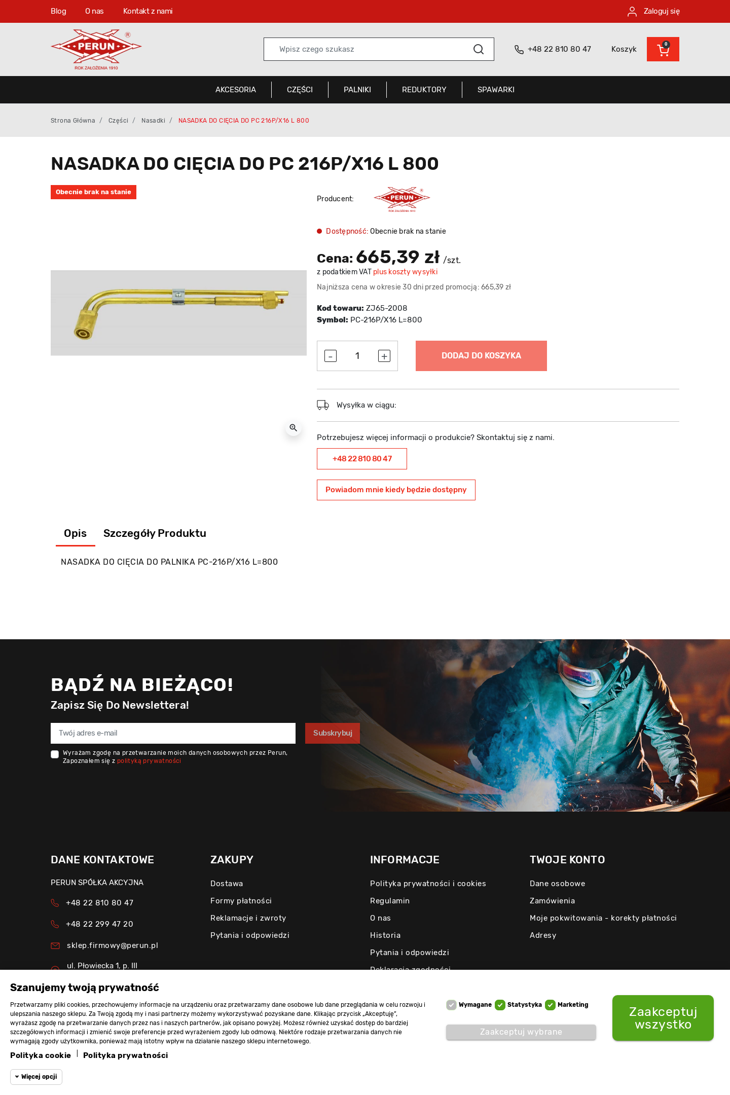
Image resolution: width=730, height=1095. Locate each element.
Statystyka (524, 1004)
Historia (385, 935)
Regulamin (390, 900)
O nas (94, 11)
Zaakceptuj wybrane (521, 1032)
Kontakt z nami (148, 11)
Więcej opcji (39, 1076)
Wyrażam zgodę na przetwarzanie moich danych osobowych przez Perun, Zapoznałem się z (175, 756)
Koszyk (624, 49)
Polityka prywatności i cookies (428, 883)
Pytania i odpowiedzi (249, 935)
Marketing (573, 1004)
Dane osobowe (557, 883)
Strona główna (73, 120)
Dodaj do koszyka (481, 355)
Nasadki (153, 120)
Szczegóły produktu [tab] (155, 533)
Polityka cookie (40, 1055)
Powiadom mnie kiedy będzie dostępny (396, 489)
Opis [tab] (75, 533)
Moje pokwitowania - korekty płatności (603, 918)
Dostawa (226, 883)
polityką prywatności (149, 760)
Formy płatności (241, 900)
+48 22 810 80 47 (362, 458)
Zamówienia (552, 900)
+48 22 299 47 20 (99, 924)
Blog (58, 11)
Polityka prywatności (125, 1055)
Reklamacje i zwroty (248, 918)
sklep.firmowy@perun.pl (112, 945)
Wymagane (475, 1004)
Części (118, 120)
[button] (663, 49)
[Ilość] (357, 356)
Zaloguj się (653, 12)
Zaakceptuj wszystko (663, 1018)
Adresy (543, 935)
